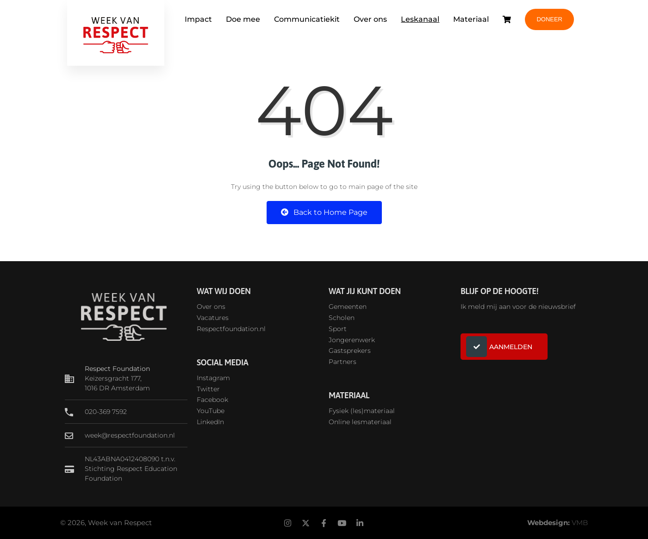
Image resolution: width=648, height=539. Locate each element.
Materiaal (471, 19)
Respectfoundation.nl (231, 329)
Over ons (370, 19)
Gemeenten (348, 306)
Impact (198, 19)
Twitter (208, 389)
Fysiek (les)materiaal (362, 411)
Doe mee (243, 19)
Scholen (342, 317)
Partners (342, 361)
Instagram (213, 378)
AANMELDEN (499, 346)
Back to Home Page (324, 212)
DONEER (549, 19)
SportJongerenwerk (352, 334)
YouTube (210, 411)
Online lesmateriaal (360, 422)
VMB (580, 522)
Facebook (212, 399)
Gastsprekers (350, 350)
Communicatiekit (307, 19)
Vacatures (213, 317)
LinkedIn (210, 422)
